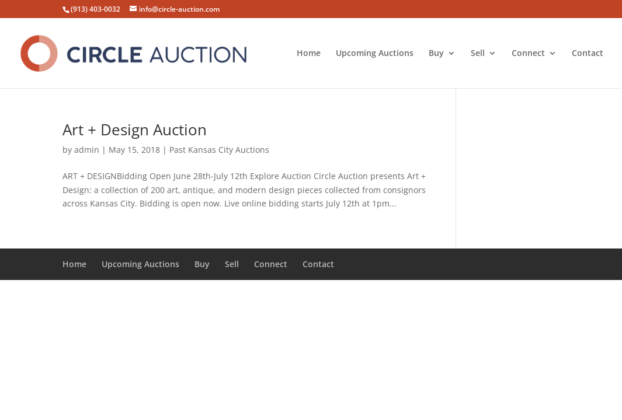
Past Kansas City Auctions (219, 149)
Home (309, 53)
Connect (528, 53)
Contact (587, 53)
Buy (436, 53)
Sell (478, 53)
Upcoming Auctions (374, 53)
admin (86, 149)
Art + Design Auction (134, 129)
